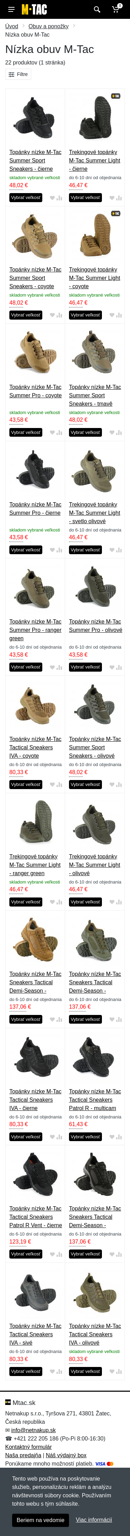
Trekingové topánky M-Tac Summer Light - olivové (94, 865)
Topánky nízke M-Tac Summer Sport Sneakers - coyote (35, 278)
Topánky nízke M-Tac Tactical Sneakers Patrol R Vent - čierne (35, 1217)
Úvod (11, 26)
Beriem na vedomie (40, 1520)
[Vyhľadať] (96, 9)
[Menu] (11, 9)
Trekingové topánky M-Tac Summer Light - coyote (94, 278)
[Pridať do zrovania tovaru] (59, 197)
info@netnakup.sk (33, 1430)
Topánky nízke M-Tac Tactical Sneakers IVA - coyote (35, 747)
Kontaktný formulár (28, 1447)
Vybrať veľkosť (26, 197)
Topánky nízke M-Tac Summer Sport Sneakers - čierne (35, 160)
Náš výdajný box (66, 1455)
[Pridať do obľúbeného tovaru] (52, 197)
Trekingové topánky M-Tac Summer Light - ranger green (35, 865)
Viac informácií (94, 1520)
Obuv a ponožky (48, 26)
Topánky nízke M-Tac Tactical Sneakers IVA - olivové (95, 1334)
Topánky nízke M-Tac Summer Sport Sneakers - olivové (95, 747)
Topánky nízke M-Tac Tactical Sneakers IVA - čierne (35, 1099)
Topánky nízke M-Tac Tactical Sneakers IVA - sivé (35, 1334)
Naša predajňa (23, 1455)
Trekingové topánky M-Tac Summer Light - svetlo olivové (94, 513)
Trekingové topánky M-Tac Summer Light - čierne (94, 160)
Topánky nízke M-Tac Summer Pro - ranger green (35, 630)
